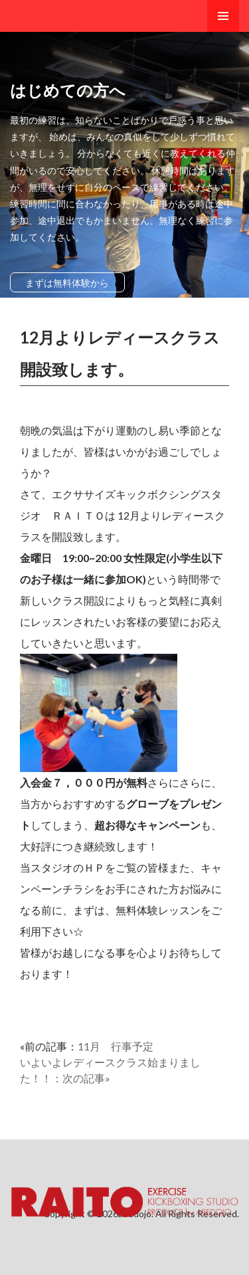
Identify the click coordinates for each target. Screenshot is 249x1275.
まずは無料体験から (67, 282)
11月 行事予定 (115, 1046)
